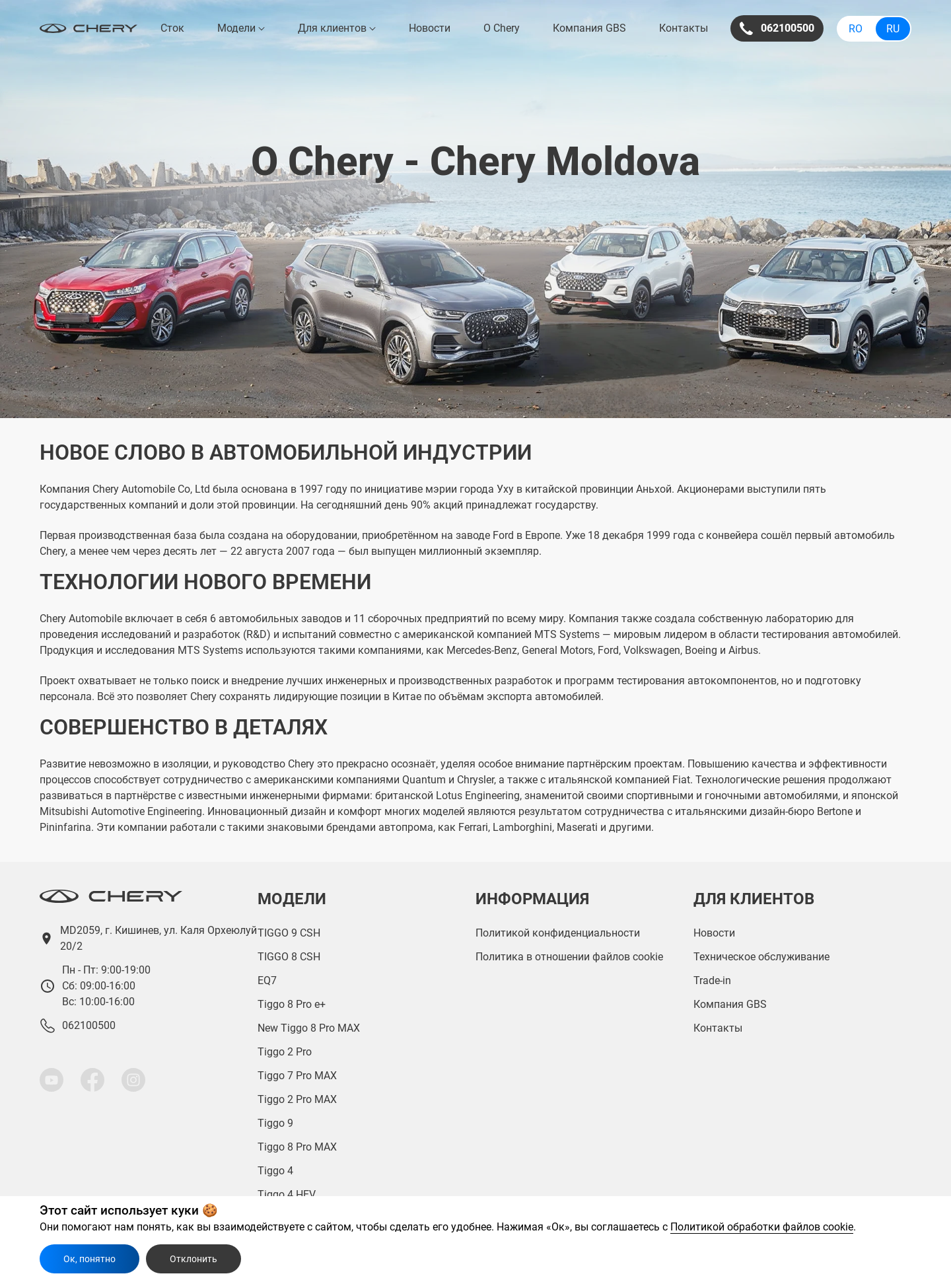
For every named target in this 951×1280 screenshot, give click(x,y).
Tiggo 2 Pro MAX (297, 1099)
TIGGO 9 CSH (289, 933)
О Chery (501, 28)
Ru (892, 28)
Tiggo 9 (275, 1123)
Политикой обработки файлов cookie (761, 1227)
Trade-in (712, 980)
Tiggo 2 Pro (285, 1052)
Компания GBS (589, 28)
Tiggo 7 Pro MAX (297, 1075)
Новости (429, 28)
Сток (172, 28)
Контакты (683, 28)
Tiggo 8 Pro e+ (292, 1004)
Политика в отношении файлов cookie (569, 956)
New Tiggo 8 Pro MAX (309, 1028)
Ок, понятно (89, 1259)
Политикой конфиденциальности (558, 933)
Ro (856, 28)
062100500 (777, 28)
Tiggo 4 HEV (287, 1194)
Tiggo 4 (275, 1170)
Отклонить (193, 1259)
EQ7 (267, 980)
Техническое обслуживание (761, 956)
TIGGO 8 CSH (289, 956)
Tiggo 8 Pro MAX (297, 1147)
